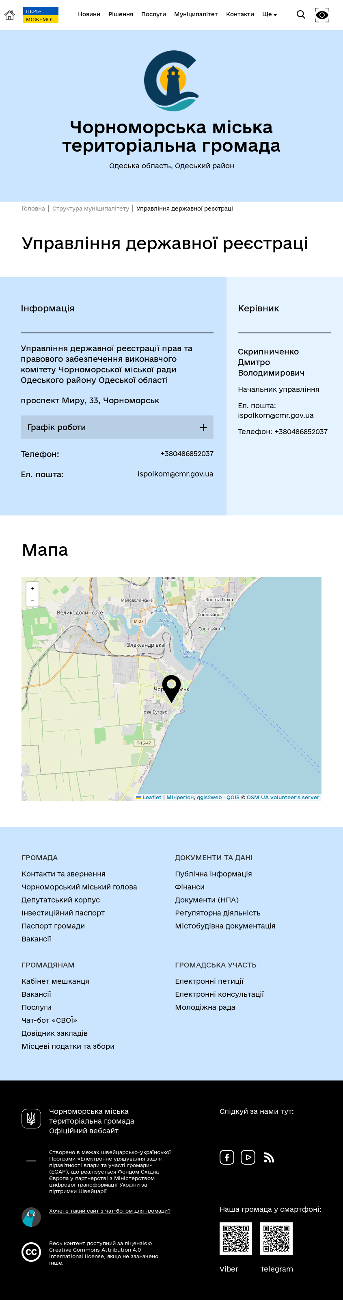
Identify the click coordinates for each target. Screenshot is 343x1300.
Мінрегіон (180, 797)
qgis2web (209, 797)
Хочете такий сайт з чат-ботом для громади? (109, 1210)
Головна (33, 208)
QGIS (233, 797)
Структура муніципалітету (90, 208)
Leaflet (149, 797)
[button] (171, 689)
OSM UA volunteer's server (283, 797)
